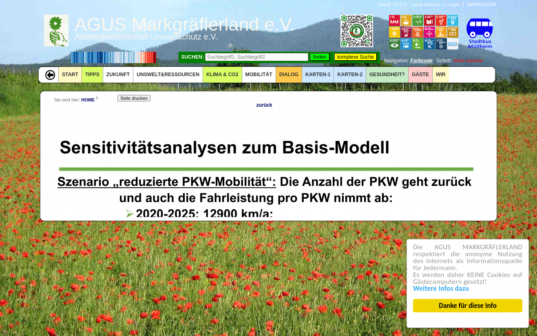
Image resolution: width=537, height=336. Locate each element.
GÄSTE (420, 74)
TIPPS (92, 74)
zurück (264, 105)
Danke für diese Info (468, 305)
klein (459, 61)
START (70, 74)
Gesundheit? (387, 74)
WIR (441, 74)
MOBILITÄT (258, 74)
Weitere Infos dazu (442, 288)
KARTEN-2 (349, 74)
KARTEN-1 (317, 74)
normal (474, 61)
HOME (88, 99)
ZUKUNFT (118, 74)
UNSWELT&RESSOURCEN (168, 74)
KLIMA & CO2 (222, 74)
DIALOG (288, 74)
